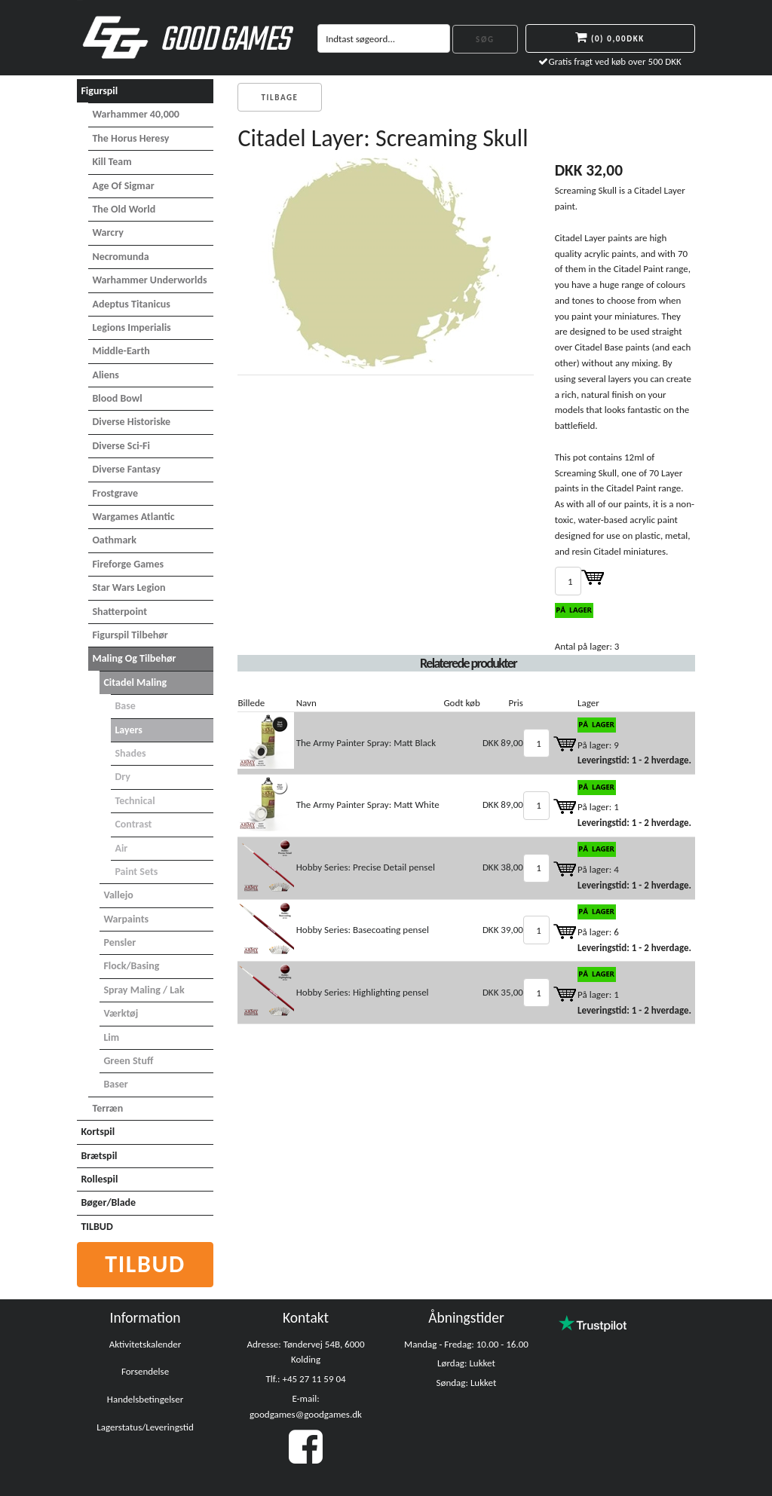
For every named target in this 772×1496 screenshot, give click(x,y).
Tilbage (279, 97)
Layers (128, 730)
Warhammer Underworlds (149, 280)
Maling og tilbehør (134, 658)
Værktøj (120, 1013)
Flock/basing (131, 965)
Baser (115, 1084)
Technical (135, 800)
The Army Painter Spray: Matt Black (366, 742)
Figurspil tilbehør (129, 635)
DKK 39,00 (502, 929)
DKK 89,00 (502, 742)
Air (121, 848)
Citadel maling (135, 682)
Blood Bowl (117, 398)
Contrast (133, 824)
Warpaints (126, 919)
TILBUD (96, 1226)
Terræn (107, 1108)
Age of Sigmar (123, 185)
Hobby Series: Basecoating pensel (362, 929)
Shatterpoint (119, 611)
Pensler (119, 942)
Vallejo (118, 895)
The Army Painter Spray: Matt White (368, 804)
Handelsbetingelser (145, 1399)
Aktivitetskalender (145, 1344)
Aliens (105, 375)
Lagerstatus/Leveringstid (145, 1427)
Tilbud (145, 1264)
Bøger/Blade (108, 1202)
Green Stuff (128, 1060)
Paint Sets (136, 871)
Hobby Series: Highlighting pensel (362, 992)
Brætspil (99, 1155)
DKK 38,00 (502, 867)
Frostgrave (115, 493)
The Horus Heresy (130, 138)
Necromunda (120, 256)
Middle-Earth (120, 350)
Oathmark (114, 540)
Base (125, 705)
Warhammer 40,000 (135, 114)
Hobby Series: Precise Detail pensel (365, 867)
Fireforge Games (128, 564)
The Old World (123, 209)
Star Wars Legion (128, 587)
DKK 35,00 (502, 992)
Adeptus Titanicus (131, 304)
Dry (122, 776)
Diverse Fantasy (126, 469)
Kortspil (98, 1131)
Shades (130, 753)
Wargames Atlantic (133, 516)
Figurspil (99, 90)
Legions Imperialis (131, 327)
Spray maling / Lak (143, 990)
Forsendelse (145, 1371)
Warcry (107, 232)
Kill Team (111, 161)
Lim (111, 1037)
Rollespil (99, 1179)
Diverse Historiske (131, 421)
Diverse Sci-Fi (120, 445)
